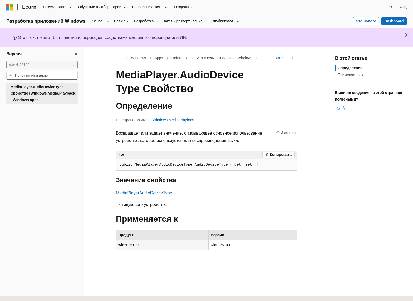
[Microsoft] (9, 7)
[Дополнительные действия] (292, 58)
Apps (159, 58)
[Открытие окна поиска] (391, 7)
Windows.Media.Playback (174, 120)
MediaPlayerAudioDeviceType (144, 193)
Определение (350, 68)
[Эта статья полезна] (338, 108)
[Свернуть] (76, 54)
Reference (180, 58)
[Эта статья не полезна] (344, 108)
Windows (138, 58)
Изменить (286, 133)
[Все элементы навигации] (120, 58)
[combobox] (42, 65)
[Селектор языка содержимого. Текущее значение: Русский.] (19, 292)
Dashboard (394, 21)
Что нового (366, 21)
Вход (402, 7)
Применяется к (350, 75)
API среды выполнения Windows (225, 58)
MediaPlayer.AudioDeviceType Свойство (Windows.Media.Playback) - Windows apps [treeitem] (43, 93)
